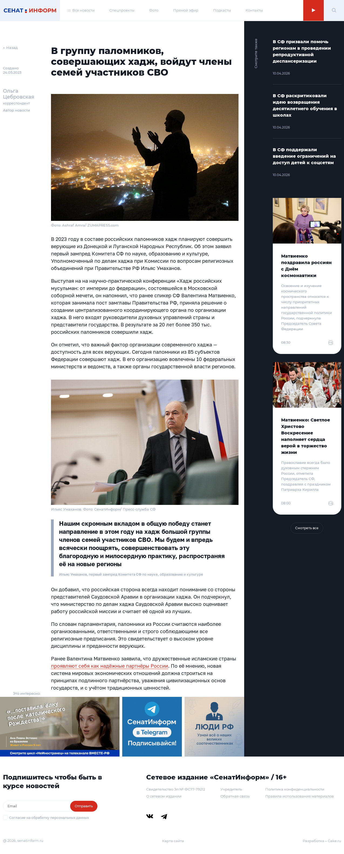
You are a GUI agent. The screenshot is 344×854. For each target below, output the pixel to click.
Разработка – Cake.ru (322, 841)
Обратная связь (235, 796)
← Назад (10, 47)
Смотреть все (307, 528)
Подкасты (222, 10)
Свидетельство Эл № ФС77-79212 (175, 789)
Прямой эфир (185, 10)
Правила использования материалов (299, 796)
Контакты (254, 10)
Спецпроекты (121, 10)
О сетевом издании (164, 796)
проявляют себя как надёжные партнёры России (109, 666)
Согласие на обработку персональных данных (49, 818)
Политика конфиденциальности (294, 789)
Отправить (84, 806)
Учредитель (231, 789)
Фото (153, 10)
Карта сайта (173, 841)
